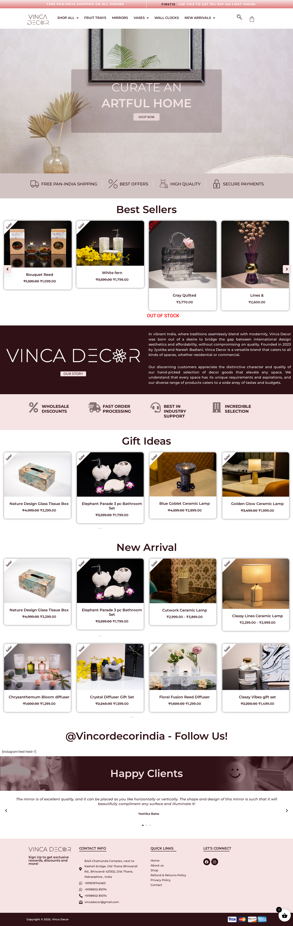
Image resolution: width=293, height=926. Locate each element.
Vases (141, 18)
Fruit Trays (95, 18)
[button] (287, 269)
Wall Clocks (166, 18)
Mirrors (120, 18)
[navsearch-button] (238, 17)
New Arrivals (200, 18)
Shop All (68, 18)
